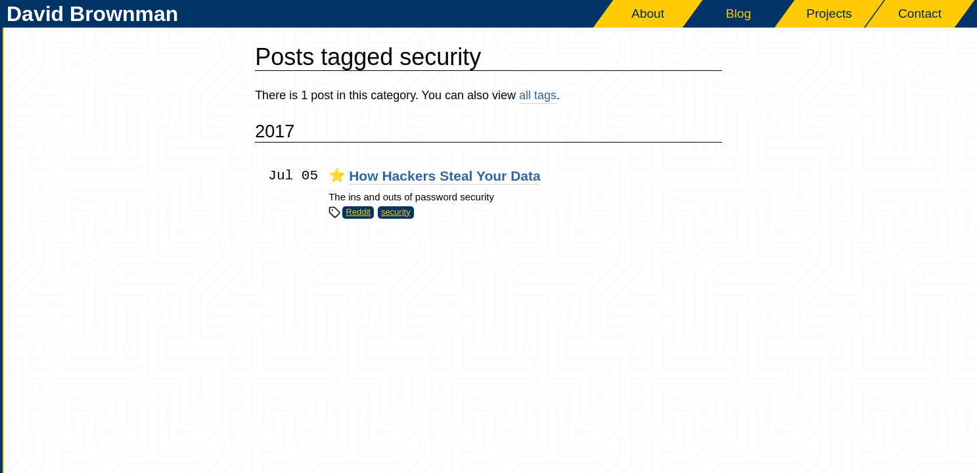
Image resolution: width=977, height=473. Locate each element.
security (396, 212)
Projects (829, 13)
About (647, 13)
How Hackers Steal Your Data (445, 175)
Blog (738, 13)
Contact (920, 13)
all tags (538, 95)
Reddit (358, 212)
